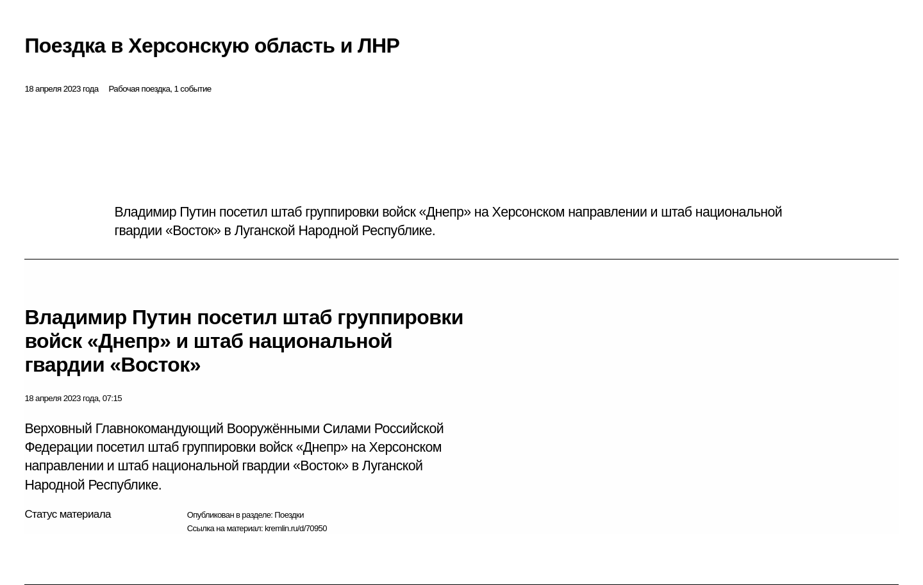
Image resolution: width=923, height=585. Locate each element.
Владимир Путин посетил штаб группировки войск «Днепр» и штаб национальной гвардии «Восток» (243, 341)
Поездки (289, 515)
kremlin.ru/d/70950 (296, 528)
